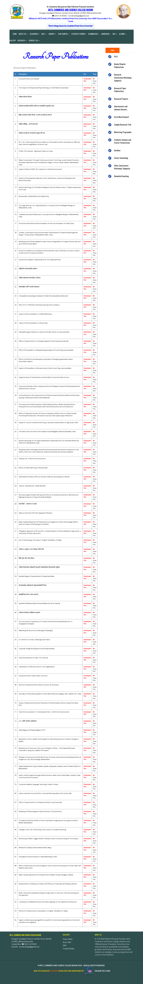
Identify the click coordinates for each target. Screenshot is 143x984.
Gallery (13, 40)
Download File (87, 79)
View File (94, 81)
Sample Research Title (122, 124)
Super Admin (67, 939)
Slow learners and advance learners (120, 108)
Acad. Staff (67, 942)
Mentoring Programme (122, 132)
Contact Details (68, 948)
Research (22, 40)
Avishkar (117, 150)
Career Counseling (121, 158)
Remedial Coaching (121, 176)
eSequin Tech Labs (97, 971)
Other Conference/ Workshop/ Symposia (122, 167)
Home (13, 33)
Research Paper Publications (120, 90)
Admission (106, 33)
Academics (34, 33)
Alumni (122, 33)
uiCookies (54, 971)
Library (52, 33)
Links (112, 50)
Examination (93, 33)
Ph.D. (116, 56)
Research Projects (121, 98)
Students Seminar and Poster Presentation (122, 141)
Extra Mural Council (121, 117)
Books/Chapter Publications (120, 66)
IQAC (44, 33)
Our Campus (63, 33)
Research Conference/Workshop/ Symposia (123, 77)
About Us (23, 33)
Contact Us (34, 40)
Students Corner (78, 33)
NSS (115, 33)
